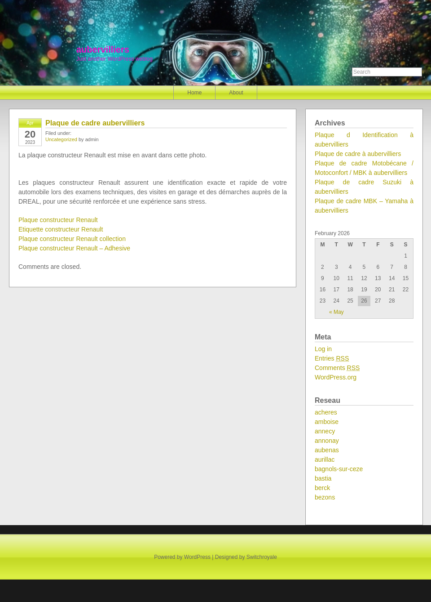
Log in (323, 348)
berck (322, 487)
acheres (326, 412)
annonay (327, 440)
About (236, 92)
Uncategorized (61, 139)
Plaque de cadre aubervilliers (95, 123)
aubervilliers (102, 49)
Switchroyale (261, 557)
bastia (323, 478)
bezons (325, 497)
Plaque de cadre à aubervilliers (358, 153)
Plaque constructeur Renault (58, 219)
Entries (332, 358)
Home (194, 92)
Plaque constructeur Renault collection (72, 238)
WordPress (197, 557)
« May (336, 312)
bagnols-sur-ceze (339, 469)
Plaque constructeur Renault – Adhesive (74, 248)
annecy (325, 431)
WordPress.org (335, 377)
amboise (327, 421)
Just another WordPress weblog (114, 59)
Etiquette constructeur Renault (60, 229)
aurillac (324, 459)
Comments (337, 367)
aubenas (327, 450)
